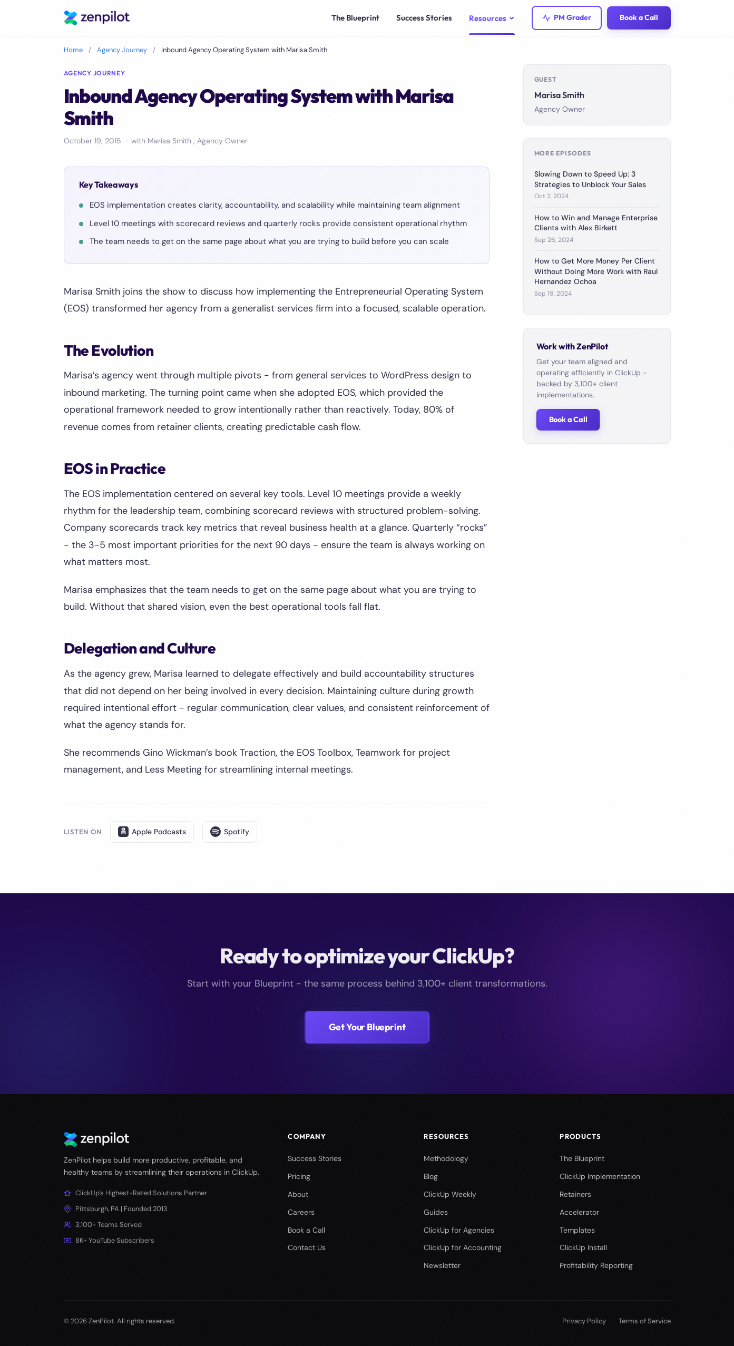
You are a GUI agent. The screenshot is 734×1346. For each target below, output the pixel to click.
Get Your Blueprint (367, 1027)
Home (73, 49)
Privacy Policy (584, 1320)
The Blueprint (582, 1158)
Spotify (229, 831)
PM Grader (566, 17)
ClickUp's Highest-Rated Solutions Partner (135, 1192)
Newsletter (442, 1265)
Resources (492, 18)
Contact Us (307, 1247)
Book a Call (639, 17)
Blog (431, 1176)
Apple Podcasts (152, 831)
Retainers (575, 1194)
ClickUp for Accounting (463, 1247)
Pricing (299, 1176)
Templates (577, 1230)
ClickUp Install (583, 1247)
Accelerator (579, 1212)
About (298, 1194)
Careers (301, 1212)
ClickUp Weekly (450, 1194)
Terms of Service (645, 1320)
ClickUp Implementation (600, 1176)
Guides (436, 1212)
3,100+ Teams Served (103, 1224)
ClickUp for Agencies (459, 1230)
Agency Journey (122, 49)
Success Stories (314, 1158)
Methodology (446, 1158)
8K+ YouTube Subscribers (109, 1240)
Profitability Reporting (596, 1265)
